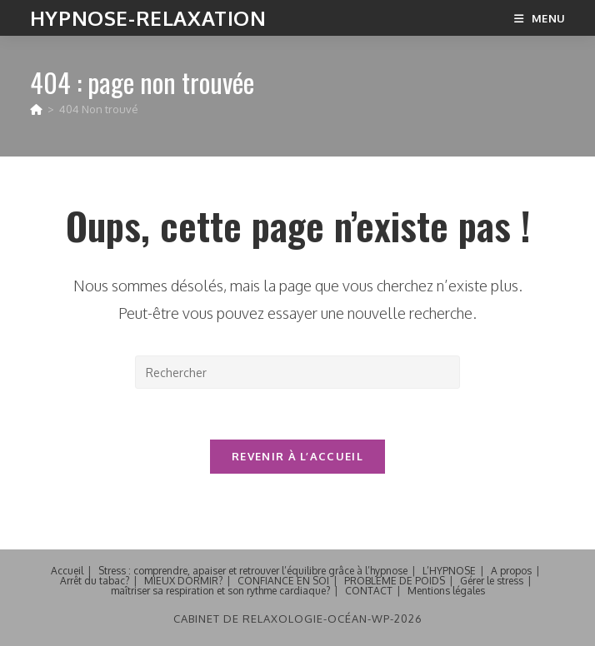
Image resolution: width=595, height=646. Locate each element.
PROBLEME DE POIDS (394, 580)
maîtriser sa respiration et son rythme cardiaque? (220, 590)
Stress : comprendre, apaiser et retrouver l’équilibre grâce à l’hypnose (253, 570)
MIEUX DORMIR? (183, 580)
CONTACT (368, 590)
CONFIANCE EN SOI (283, 580)
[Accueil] (36, 109)
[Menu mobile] (539, 18)
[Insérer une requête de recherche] (297, 372)
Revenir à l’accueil (297, 456)
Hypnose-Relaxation (148, 18)
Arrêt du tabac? (94, 580)
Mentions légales (446, 590)
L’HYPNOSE (449, 570)
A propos (511, 570)
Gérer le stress (491, 580)
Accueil (67, 570)
